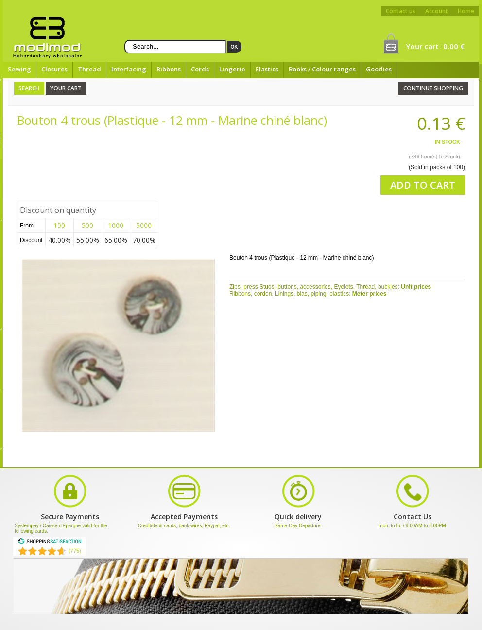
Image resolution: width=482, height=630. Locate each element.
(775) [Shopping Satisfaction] (75, 551)
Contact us (400, 11)
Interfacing (128, 69)
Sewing (19, 69)
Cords (200, 69)
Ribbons (168, 69)
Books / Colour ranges (322, 69)
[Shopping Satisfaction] (49, 543)
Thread (89, 69)
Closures (54, 69)
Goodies (379, 69)
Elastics (267, 69)
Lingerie (232, 69)
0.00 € (454, 46)
